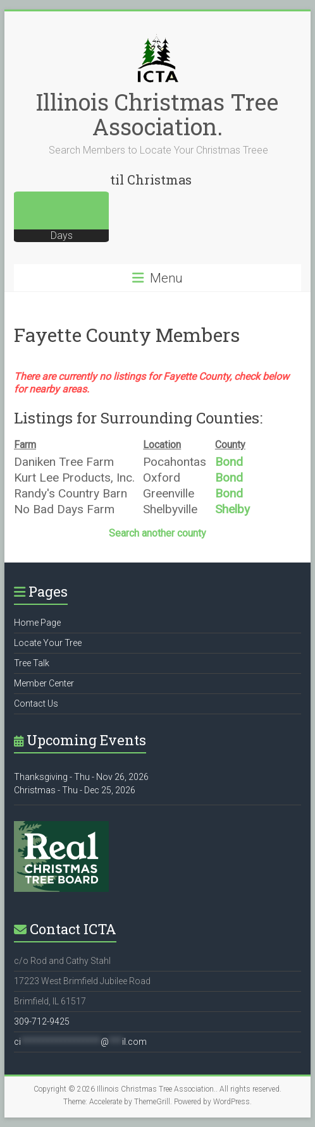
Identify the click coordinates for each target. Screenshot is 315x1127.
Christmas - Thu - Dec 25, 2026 (74, 790)
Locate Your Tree (48, 643)
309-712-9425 (42, 1021)
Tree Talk (31, 663)
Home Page (37, 623)
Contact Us (36, 703)
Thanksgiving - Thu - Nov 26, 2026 (81, 777)
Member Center (44, 683)
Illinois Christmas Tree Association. (157, 114)
